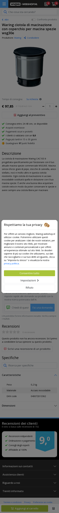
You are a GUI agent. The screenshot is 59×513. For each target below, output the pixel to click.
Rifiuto (29, 287)
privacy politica (11, 263)
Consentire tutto (29, 273)
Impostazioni (29, 280)
